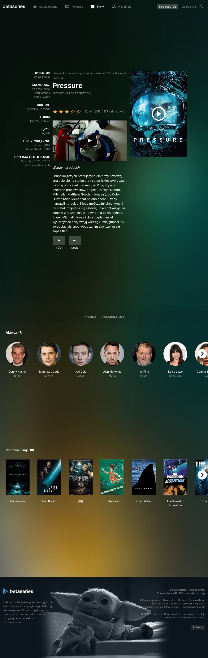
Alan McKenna (41, 88)
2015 (108, 73)
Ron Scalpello (41, 76)
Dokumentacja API (167, 593)
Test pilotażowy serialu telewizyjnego (159, 607)
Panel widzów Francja (193, 607)
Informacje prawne (150, 600)
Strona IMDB (42, 145)
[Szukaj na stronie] (201, 6)
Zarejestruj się (167, 6)
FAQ (181, 593)
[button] (18, 360)
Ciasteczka (169, 600)
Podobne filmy (113, 316)
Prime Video (93, 73)
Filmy (78, 73)
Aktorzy (90, 316)
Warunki (182, 600)
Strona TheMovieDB (37, 149)
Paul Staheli (42, 92)
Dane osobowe (197, 600)
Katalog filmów (197, 589)
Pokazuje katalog (177, 589)
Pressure (58, 78)
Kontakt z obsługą (195, 593)
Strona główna (62, 73)
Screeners (187, 603)
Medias (175, 603)
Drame (119, 73)
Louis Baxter (42, 97)
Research (200, 603)
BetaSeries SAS (159, 603)
